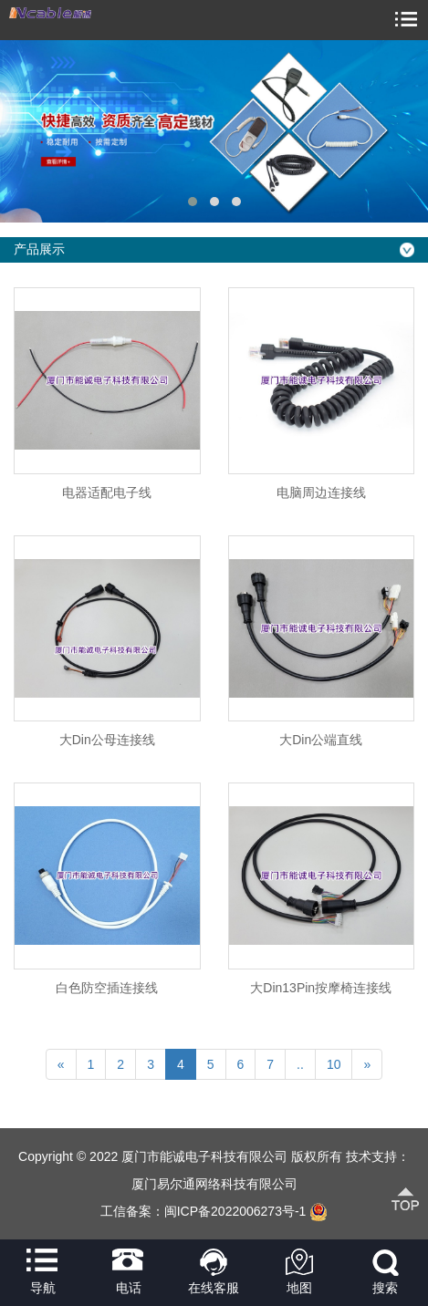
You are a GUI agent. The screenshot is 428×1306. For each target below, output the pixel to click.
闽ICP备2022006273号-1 (235, 1211)
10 (334, 1064)
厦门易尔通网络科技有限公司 (214, 1183)
